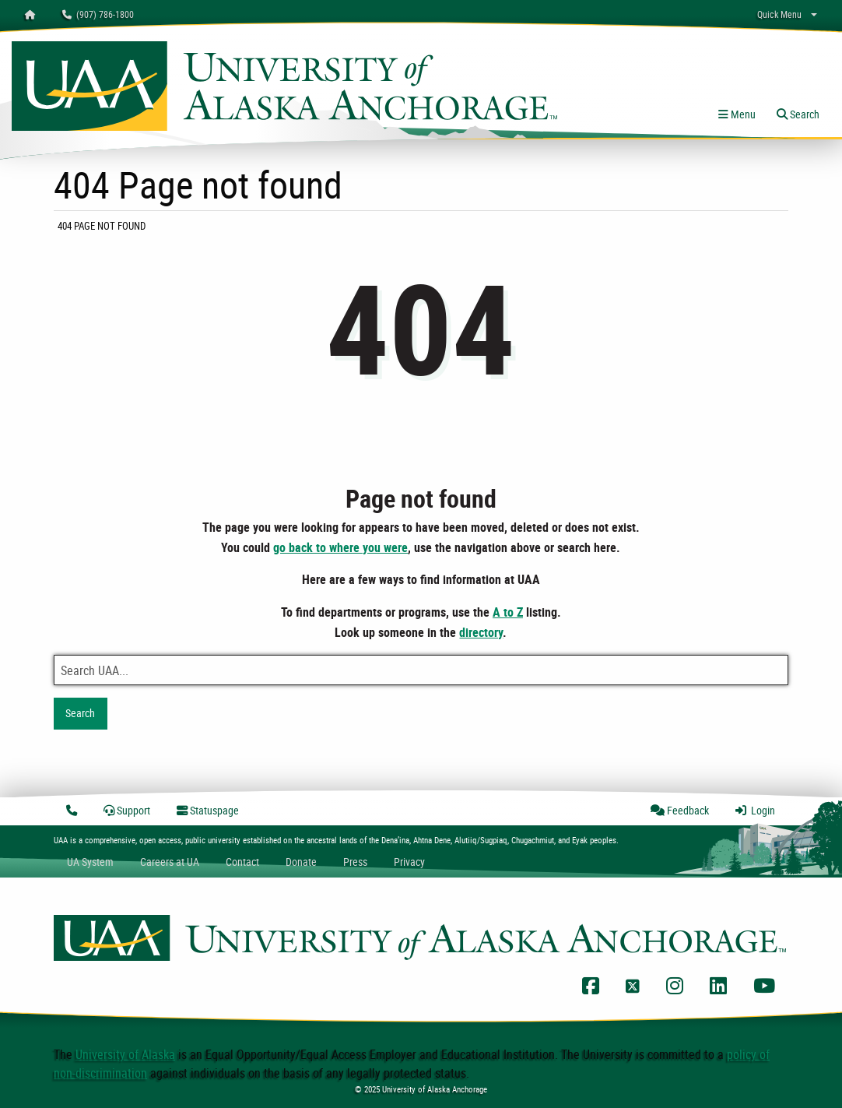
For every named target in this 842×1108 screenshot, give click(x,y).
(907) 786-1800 (98, 14)
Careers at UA (169, 861)
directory (481, 632)
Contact (242, 861)
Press (355, 861)
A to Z (508, 612)
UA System (90, 861)
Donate (301, 861)
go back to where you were (340, 547)
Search (80, 712)
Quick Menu (779, 14)
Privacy (409, 861)
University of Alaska (125, 1054)
